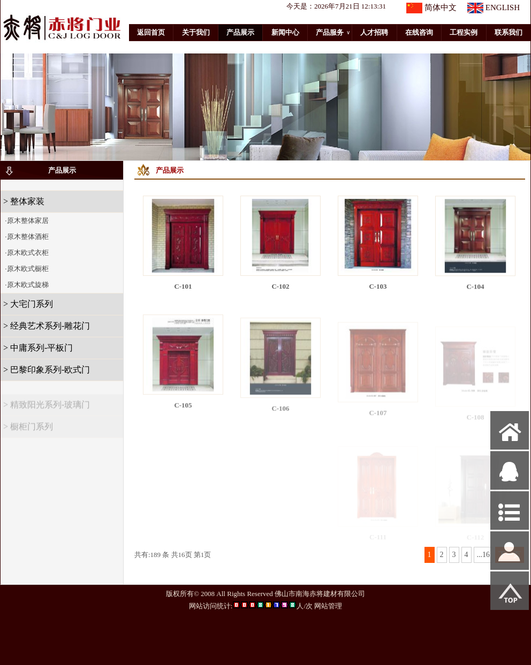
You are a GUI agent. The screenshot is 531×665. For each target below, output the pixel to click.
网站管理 (328, 606)
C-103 (377, 287)
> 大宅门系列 (28, 303)
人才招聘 (374, 32)
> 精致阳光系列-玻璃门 (46, 409)
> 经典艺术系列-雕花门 (46, 325)
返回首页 (151, 32)
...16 (483, 555)
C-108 (475, 421)
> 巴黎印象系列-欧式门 (46, 369)
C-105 (183, 410)
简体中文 (440, 7)
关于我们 (196, 32)
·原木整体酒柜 (26, 237)
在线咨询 (419, 32)
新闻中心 (285, 32)
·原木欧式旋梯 (26, 285)
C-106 (280, 415)
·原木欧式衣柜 (26, 253)
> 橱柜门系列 (28, 431)
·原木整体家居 (26, 220)
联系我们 (508, 32)
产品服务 (333, 33)
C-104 (475, 289)
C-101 (183, 286)
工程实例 (463, 32)
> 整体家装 (23, 201)
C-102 (280, 286)
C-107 (377, 419)
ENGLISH (503, 7)
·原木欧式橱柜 (26, 269)
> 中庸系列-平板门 (38, 347)
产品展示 (240, 32)
